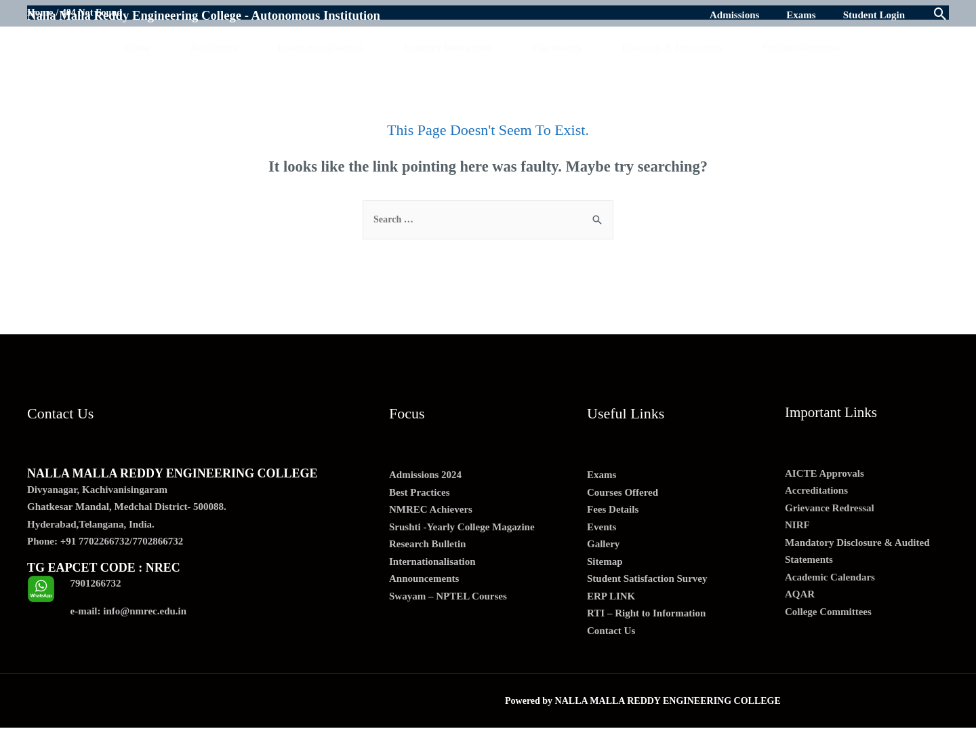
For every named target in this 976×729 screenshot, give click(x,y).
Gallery (603, 545)
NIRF (797, 526)
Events (601, 527)
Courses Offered (622, 493)
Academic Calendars (830, 577)
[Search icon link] (940, 15)
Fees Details (612, 510)
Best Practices (419, 493)
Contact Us (611, 631)
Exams (601, 476)
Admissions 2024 (425, 476)
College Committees (828, 612)
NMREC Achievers (430, 510)
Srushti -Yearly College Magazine (462, 527)
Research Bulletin (427, 545)
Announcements (424, 579)
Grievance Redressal (829, 508)
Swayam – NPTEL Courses (448, 596)
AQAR (800, 595)
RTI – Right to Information (646, 614)
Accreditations (816, 491)
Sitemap (605, 562)
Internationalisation (432, 562)
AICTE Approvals (824, 474)
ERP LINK (611, 596)
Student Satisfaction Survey (647, 579)
